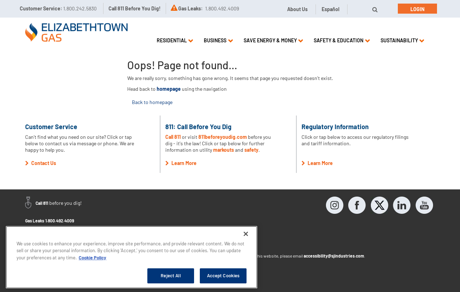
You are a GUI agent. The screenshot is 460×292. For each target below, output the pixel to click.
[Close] (246, 234)
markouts (223, 150)
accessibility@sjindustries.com (334, 255)
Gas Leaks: (190, 8)
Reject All (170, 275)
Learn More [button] (181, 163)
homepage (169, 89)
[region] (131, 257)
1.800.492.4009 (59, 220)
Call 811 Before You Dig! (135, 8)
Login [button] (417, 9)
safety (251, 150)
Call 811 (173, 137)
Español (330, 9)
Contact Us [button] (40, 163)
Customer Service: (58, 8)
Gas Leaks (34, 220)
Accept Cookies (223, 275)
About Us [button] (297, 9)
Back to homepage (152, 102)
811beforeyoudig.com (222, 137)
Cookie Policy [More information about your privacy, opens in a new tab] (92, 257)
